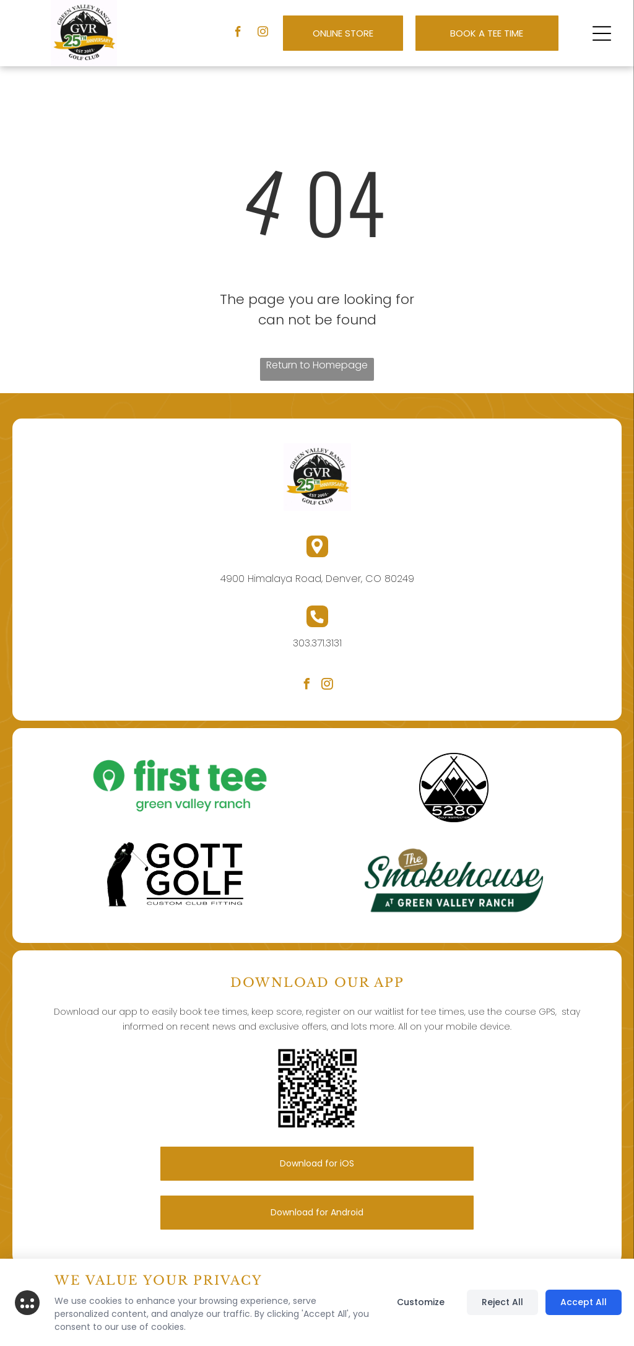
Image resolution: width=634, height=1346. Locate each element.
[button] (602, 33)
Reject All (502, 1302)
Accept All (583, 1302)
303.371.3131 (317, 643)
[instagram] (263, 33)
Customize (421, 1302)
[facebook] (238, 33)
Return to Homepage (317, 365)
